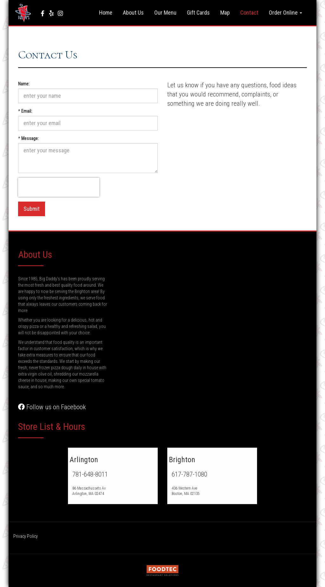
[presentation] (58, 187)
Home (105, 12)
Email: (26, 111)
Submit (31, 208)
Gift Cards (198, 12)
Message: (30, 138)
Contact (249, 12)
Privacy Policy (25, 536)
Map (225, 12)
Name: (24, 83)
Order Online (285, 12)
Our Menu (165, 12)
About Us (133, 12)
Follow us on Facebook (52, 407)
